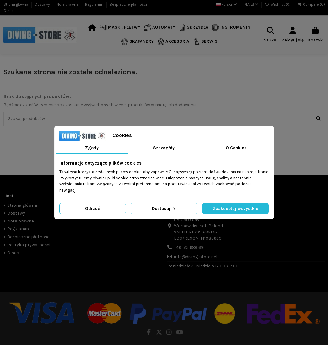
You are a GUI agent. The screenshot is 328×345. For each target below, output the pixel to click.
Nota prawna (67, 4)
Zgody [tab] (92, 148)
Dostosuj (164, 208)
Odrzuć (92, 208)
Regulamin (94, 4)
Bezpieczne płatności (129, 4)
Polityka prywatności (28, 245)
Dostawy (43, 4)
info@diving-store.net (196, 257)
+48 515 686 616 (189, 247)
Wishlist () (278, 4)
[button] (120, 28)
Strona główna (16, 4)
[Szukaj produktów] (318, 119)
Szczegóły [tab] (164, 148)
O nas (8, 10)
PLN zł (251, 4)
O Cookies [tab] (236, 148)
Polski (227, 4)
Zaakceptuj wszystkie (235, 208)
